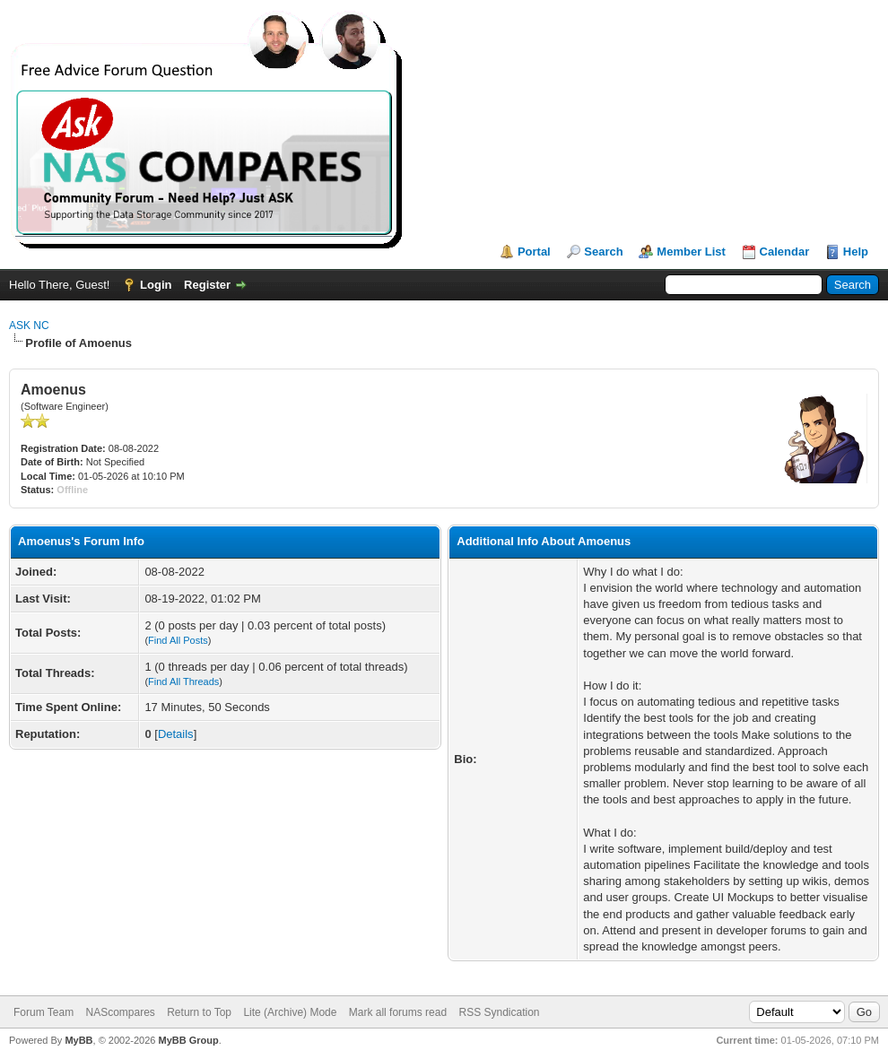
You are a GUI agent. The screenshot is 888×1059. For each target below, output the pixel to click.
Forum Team (43, 1012)
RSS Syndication (498, 1012)
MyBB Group (188, 1040)
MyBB (78, 1040)
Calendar (785, 251)
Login (155, 284)
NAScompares (119, 1012)
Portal (534, 251)
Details (176, 734)
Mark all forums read (398, 1012)
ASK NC (29, 325)
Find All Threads (183, 681)
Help (855, 251)
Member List (691, 251)
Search (603, 251)
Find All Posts (178, 640)
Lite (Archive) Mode (289, 1012)
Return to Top (199, 1012)
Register (207, 284)
